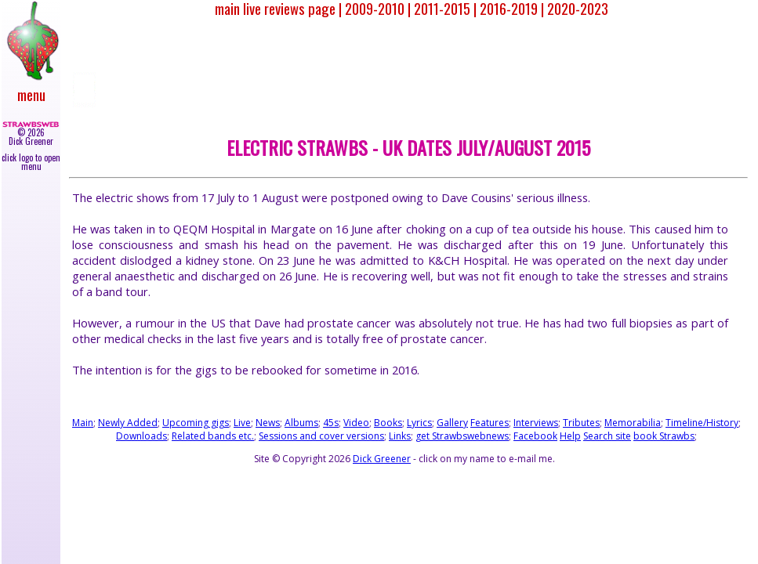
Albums (301, 422)
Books (388, 422)
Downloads (141, 436)
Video (356, 422)
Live (242, 422)
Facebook (535, 436)
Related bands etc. (213, 436)
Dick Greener (382, 458)
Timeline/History (702, 422)
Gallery (452, 422)
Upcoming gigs (195, 422)
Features (489, 422)
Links (400, 436)
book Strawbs (664, 436)
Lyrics (419, 422)
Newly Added (128, 422)
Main (82, 422)
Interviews (535, 422)
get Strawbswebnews (462, 436)
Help (570, 436)
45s (331, 422)
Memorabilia (632, 422)
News (268, 422)
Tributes (581, 422)
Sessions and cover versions (321, 436)
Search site (607, 436)
